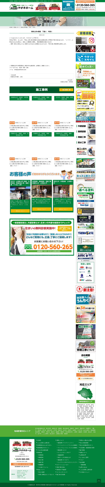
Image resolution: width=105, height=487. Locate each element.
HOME (15, 14)
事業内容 (28, 14)
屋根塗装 (40, 457)
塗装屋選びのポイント (43, 447)
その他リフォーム (43, 467)
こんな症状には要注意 (43, 442)
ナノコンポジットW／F (64, 452)
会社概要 (77, 14)
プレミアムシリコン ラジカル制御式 (67, 447)
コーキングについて (62, 472)
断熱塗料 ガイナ (62, 450)
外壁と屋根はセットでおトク (46, 474)
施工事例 (65, 14)
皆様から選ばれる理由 (86, 440)
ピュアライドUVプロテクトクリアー (68, 462)
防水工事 (40, 460)
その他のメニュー (85, 472)
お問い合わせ (89, 14)
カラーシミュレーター (63, 464)
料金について (52, 14)
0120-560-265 (86, 371)
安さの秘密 (41, 472)
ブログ (82, 460)
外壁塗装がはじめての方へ (44, 445)
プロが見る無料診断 (42, 450)
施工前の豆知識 (61, 474)
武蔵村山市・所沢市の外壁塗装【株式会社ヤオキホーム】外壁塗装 (46, 484)
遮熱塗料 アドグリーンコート (66, 442)
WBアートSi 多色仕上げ (64, 457)
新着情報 (83, 464)
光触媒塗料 (61, 455)
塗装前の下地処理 (61, 469)
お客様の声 (83, 455)
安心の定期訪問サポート (86, 445)
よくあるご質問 (84, 457)
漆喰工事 (40, 462)
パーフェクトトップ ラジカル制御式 (67, 445)
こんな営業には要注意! (86, 469)
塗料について (60, 440)
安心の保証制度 (84, 442)
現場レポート (83, 452)
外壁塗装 (40, 455)
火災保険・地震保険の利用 (87, 447)
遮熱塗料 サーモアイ (63, 460)
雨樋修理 (40, 464)
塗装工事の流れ (40, 14)
